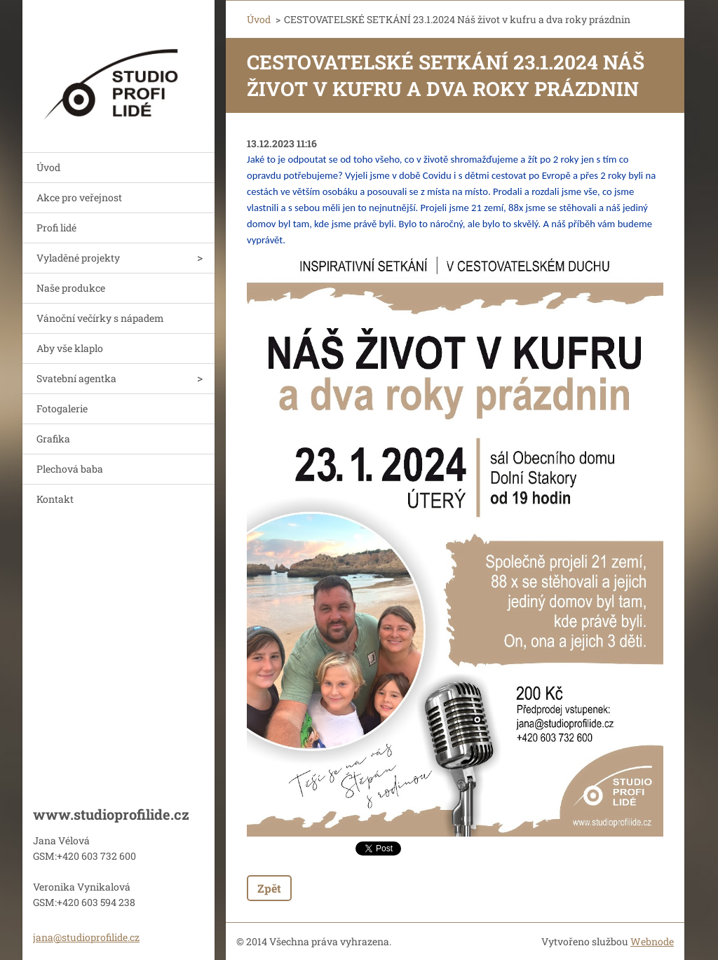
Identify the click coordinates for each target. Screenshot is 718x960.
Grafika (53, 438)
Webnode (652, 941)
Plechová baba (69, 468)
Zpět (269, 888)
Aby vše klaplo (69, 348)
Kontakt (55, 499)
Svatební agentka (76, 378)
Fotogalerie (62, 408)
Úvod (48, 167)
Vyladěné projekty (78, 257)
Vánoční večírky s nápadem (100, 318)
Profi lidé (56, 227)
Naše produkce (70, 288)
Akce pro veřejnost (79, 197)
